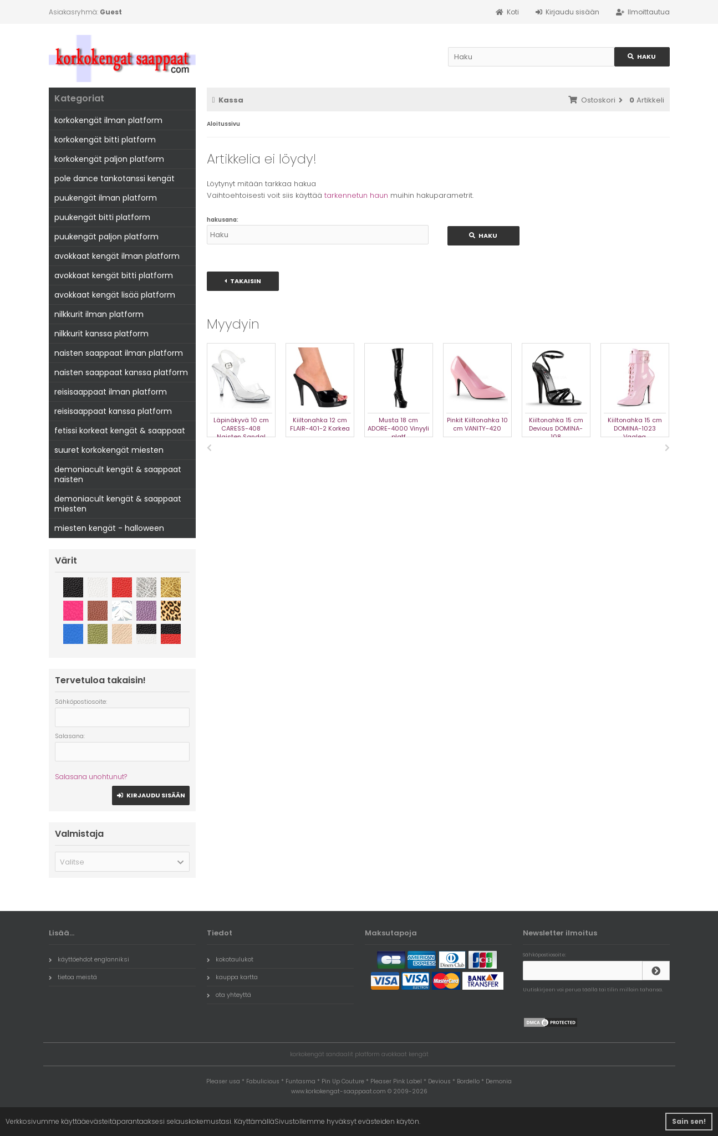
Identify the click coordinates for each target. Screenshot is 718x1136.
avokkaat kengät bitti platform (113, 275)
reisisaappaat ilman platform (110, 391)
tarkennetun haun (356, 195)
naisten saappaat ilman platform (118, 353)
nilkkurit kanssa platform (101, 333)
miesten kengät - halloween (109, 528)
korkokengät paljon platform (109, 159)
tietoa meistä (73, 977)
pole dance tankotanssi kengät (114, 178)
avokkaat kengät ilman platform (117, 256)
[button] (122, 862)
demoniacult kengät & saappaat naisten (117, 474)
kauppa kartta (232, 977)
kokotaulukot (230, 959)
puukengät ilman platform (105, 197)
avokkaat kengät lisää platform (114, 294)
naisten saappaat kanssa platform (121, 372)
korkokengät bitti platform (105, 139)
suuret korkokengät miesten (109, 450)
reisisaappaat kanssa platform (113, 411)
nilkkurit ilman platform (99, 314)
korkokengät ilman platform (108, 120)
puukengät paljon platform (106, 236)
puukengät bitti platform (102, 217)
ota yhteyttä (229, 994)
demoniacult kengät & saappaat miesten (117, 503)
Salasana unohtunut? (91, 776)
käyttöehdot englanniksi (89, 959)
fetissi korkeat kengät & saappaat (119, 430)
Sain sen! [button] (689, 1121)
